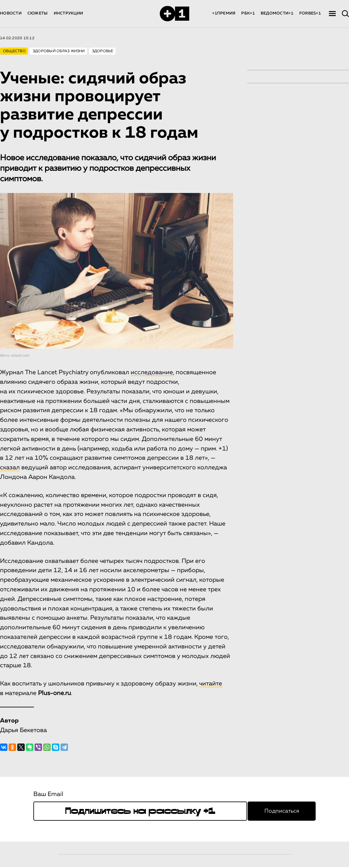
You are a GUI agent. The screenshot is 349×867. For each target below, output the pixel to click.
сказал (10, 467)
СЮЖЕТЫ (37, 13)
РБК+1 (247, 13)
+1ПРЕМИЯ (223, 13)
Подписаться (281, 811)
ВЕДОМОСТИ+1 (277, 13)
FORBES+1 (310, 13)
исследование (152, 372)
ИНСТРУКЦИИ (68, 13)
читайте (210, 684)
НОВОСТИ (11, 13)
